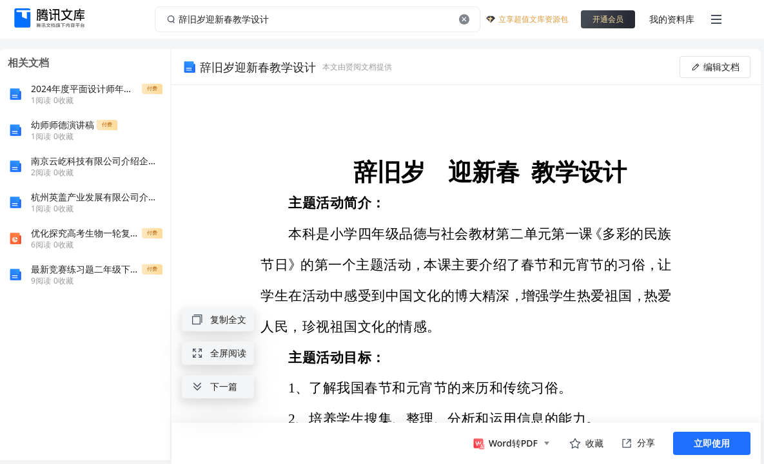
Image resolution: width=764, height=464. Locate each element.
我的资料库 (671, 19)
